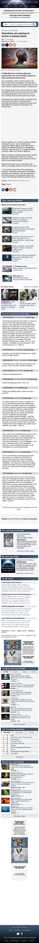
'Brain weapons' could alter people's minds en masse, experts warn (23, 247)
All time (31, 732)
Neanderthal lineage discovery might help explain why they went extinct (23, 701)
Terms (6, 940)
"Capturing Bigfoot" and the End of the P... (17, 611)
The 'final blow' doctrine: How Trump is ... (16, 627)
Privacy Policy (15, 940)
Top (13, 927)
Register (18, 519)
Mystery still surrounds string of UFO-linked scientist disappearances (22, 775)
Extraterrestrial (16, 741)
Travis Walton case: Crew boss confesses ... (18, 597)
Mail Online (12, 180)
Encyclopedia (26, 930)
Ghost (13, 749)
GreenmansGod (19, 317)
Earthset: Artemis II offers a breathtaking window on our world (21, 717)
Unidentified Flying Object (20, 751)
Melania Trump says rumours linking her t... (17, 591)
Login (10, 519)
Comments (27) (23, 180)
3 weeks (24, 672)
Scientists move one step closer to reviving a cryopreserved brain (22, 219)
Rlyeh (16, 388)
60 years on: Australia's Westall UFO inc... (17, 601)
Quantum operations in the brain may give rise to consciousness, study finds (23, 238)
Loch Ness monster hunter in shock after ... (17, 615)
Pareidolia (14, 753)
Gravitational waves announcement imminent (22, 278)
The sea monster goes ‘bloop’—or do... (16, 613)
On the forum (7, 579)
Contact (31, 940)
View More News (19, 724)
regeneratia (18, 398)
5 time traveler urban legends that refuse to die (28, 305)
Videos (21, 6)
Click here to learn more (25, 551)
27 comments (21, 41)
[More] (21, 345)
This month (19, 732)
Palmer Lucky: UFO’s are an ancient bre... (17, 603)
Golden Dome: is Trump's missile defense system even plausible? (22, 685)
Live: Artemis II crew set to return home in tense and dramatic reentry (22, 784)
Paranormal (15, 739)
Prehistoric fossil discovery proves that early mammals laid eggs (22, 767)
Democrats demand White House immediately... (19, 589)
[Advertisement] (20, 124)
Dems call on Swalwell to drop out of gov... (17, 587)
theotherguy (18, 473)
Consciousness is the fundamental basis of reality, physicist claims (23, 229)
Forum (15, 6)
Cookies (24, 940)
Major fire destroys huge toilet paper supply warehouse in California (21, 801)
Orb (12, 735)
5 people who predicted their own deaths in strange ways (9, 306)
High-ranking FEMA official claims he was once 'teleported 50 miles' (22, 677)
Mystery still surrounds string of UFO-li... (16, 599)
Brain (8, 184)
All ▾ (6, 24)
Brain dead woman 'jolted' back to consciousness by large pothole (22, 210)
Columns (32, 6)
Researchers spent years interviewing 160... (17, 609)
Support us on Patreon (25, 560)
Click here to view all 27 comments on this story (20, 508)
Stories (26, 6)
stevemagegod (19, 350)
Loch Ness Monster (17, 743)
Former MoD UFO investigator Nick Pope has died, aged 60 (21, 693)
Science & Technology (10, 30)
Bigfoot (13, 745)
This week (7, 732)
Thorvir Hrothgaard (20, 360)
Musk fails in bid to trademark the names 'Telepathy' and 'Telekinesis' (24, 257)
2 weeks (15, 672)
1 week (6, 672)
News (10, 6)
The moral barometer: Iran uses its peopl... (17, 620)
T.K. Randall (8, 39)
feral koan (17, 430)
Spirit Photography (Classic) (21, 747)
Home (5, 6)
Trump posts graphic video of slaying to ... (17, 585)
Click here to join (19, 635)
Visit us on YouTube (31, 287)
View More (19, 757)
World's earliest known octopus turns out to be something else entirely (22, 809)
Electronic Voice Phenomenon (21, 737)
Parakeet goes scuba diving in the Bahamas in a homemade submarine (21, 792)
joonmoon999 (18, 370)
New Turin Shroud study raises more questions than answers (22, 709)
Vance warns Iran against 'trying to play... (16, 625)
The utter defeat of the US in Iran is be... (16, 623)
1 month (33, 672)
